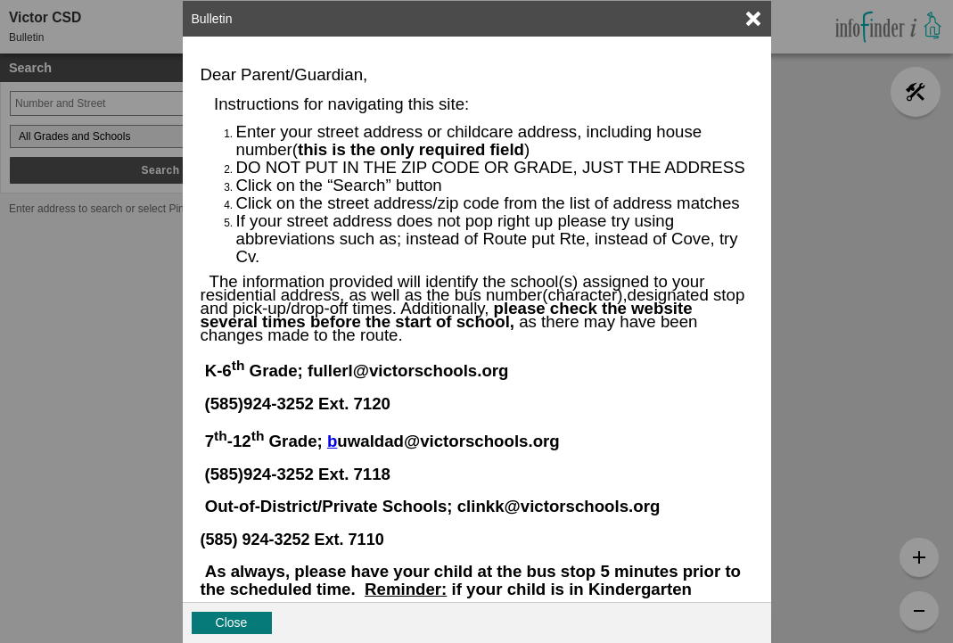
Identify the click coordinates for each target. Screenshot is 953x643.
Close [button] (232, 622)
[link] (753, 19)
